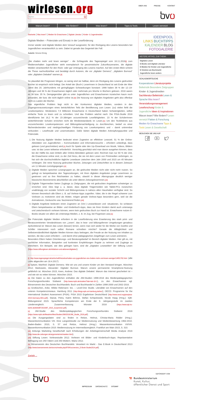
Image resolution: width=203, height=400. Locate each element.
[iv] (104, 121)
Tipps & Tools (130, 25)
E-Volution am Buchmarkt (150, 70)
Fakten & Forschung (158, 119)
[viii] (82, 200)
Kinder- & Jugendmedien (93, 35)
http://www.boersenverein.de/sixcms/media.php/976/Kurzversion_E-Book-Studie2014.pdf (63, 348)
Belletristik (144, 87)
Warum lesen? (43, 25)
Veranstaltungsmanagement (153, 103)
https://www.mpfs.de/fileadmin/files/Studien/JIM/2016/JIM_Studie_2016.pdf (58, 314)
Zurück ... (32, 355)
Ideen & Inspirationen (162, 111)
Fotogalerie (161, 49)
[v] (64, 146)
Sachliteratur (145, 95)
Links (148, 41)
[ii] (61, 75)
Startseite (31, 35)
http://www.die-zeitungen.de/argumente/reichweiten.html (51, 334)
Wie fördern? (72, 25)
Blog (168, 45)
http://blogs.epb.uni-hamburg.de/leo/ (88, 291)
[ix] (112, 214)
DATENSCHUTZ (102, 386)
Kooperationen (146, 83)
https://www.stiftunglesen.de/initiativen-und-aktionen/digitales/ (53, 249)
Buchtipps (163, 41)
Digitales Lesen (146, 61)
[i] (126, 61)
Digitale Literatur (75, 35)
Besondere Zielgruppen (162, 87)
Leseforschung (146, 107)
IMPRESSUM (87, 386)
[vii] (106, 180)
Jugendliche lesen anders (151, 73)
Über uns (142, 6)
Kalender (154, 45)
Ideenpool (163, 37)
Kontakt (171, 6)
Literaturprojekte (162, 83)
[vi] (65, 166)
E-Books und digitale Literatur (152, 64)
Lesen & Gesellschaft (156, 127)
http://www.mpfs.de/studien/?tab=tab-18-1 (81, 281)
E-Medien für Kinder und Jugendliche (155, 67)
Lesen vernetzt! (160, 25)
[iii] (75, 98)
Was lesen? (101, 25)
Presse (157, 6)
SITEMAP (114, 386)
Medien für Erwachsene (57, 35)
